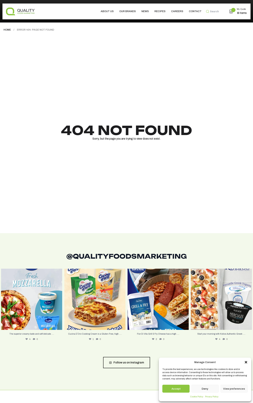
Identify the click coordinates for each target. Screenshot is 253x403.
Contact (195, 11)
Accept (176, 388)
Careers (177, 11)
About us (107, 11)
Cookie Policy (196, 396)
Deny (205, 388)
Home (7, 29)
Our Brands (127, 11)
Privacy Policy (211, 396)
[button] (246, 362)
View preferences (234, 388)
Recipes (160, 11)
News (145, 11)
